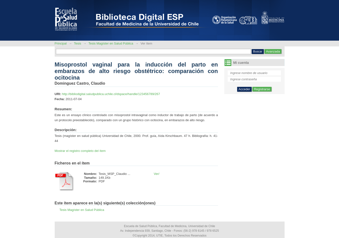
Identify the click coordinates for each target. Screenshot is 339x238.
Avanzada (273, 51)
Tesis (77, 43)
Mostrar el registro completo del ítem (80, 151)
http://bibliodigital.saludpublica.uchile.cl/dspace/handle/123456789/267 (111, 94)
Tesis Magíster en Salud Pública (110, 43)
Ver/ (156, 174)
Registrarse (262, 89)
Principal (61, 43)
